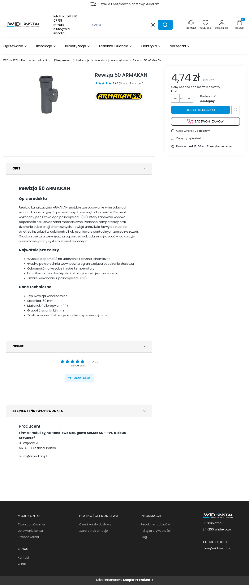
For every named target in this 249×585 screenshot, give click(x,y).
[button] (165, 25)
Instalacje (83, 60)
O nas (22, 564)
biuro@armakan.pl (33, 456)
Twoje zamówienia (31, 524)
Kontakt (23, 557)
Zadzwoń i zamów (205, 121)
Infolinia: (65, 18)
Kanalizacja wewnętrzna (111, 60)
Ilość (174, 91)
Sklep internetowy (123, 580)
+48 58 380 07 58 (215, 542)
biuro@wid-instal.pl (216, 548)
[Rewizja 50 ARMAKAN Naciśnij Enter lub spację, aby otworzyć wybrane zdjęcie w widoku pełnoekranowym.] (49, 96)
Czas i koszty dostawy (95, 524)
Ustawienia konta (30, 531)
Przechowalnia (28, 537)
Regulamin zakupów (155, 524)
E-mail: (62, 29)
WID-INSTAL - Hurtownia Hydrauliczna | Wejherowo (37, 60)
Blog (144, 537)
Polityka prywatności (156, 531)
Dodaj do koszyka (200, 110)
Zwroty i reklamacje (93, 531)
